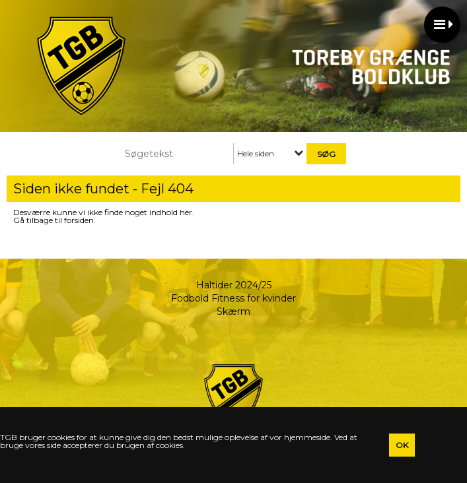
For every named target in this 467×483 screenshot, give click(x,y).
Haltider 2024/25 (233, 285)
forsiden (79, 220)
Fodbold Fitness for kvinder (233, 298)
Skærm (233, 311)
